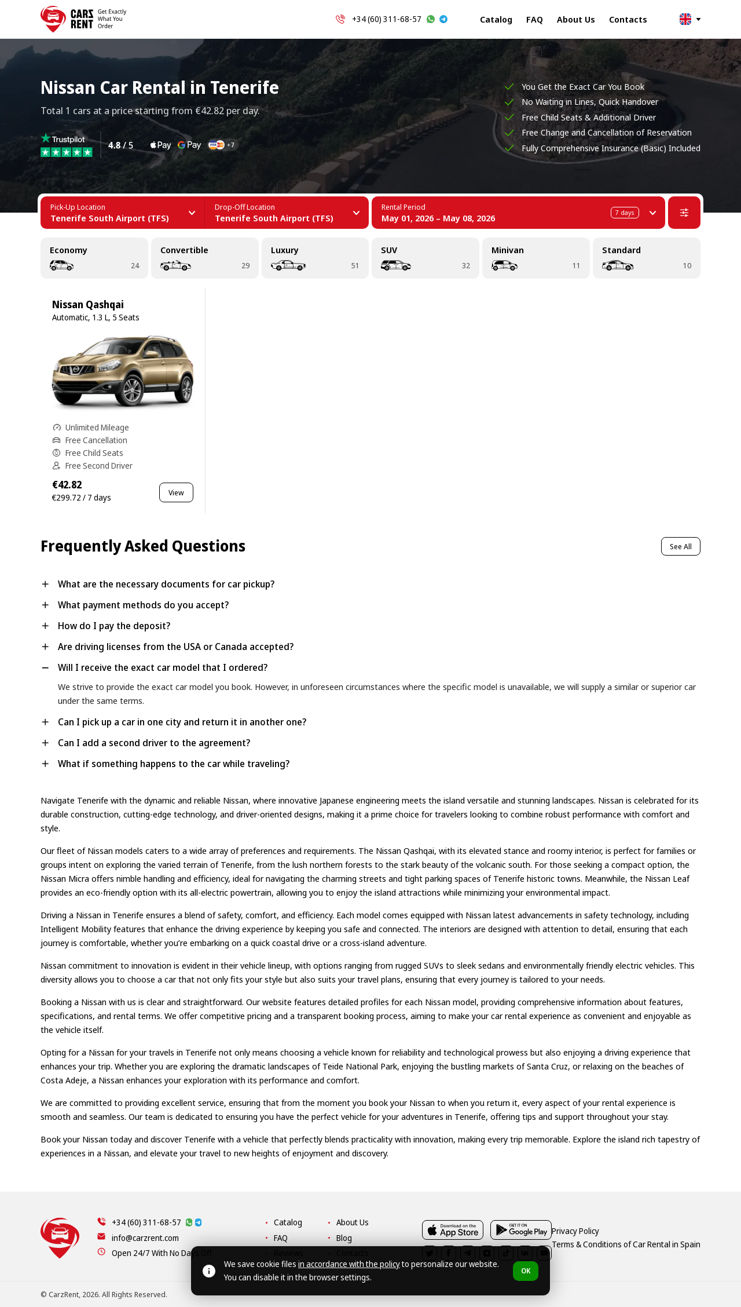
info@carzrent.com (145, 1237)
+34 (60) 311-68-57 (386, 18)
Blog (493, 1237)
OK (525, 1271)
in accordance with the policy (349, 1263)
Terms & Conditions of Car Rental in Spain (631, 1294)
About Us (576, 19)
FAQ (534, 19)
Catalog (496, 19)
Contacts (628, 19)
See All (681, 546)
